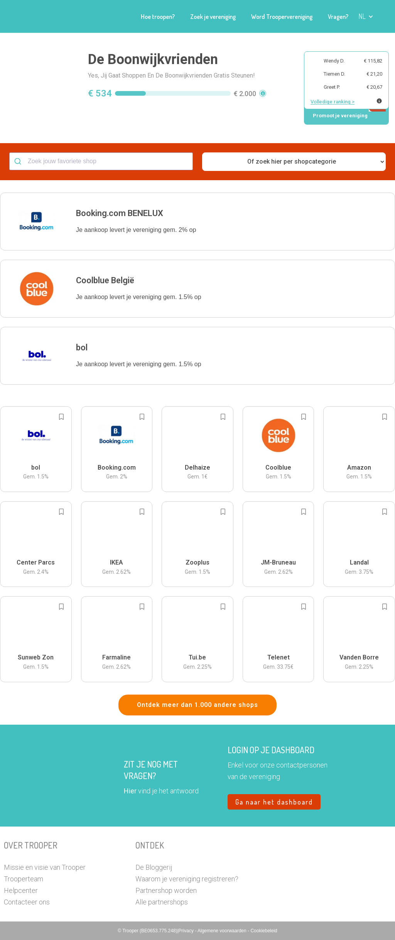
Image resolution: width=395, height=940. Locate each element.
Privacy (187, 930)
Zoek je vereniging (213, 16)
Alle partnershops (161, 902)
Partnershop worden (166, 890)
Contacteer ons (27, 902)
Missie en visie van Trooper (45, 867)
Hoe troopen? (158, 16)
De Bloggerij (153, 867)
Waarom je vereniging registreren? (186, 879)
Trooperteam (23, 879)
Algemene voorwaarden (223, 930)
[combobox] (101, 161)
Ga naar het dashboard (274, 802)
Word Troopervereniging (281, 16)
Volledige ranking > (332, 102)
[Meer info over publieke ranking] (379, 100)
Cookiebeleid (263, 930)
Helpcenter (21, 890)
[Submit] (19, 161)
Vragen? (338, 16)
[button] (366, 16)
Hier (130, 791)
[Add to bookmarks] (61, 417)
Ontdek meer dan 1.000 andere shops (197, 704)
